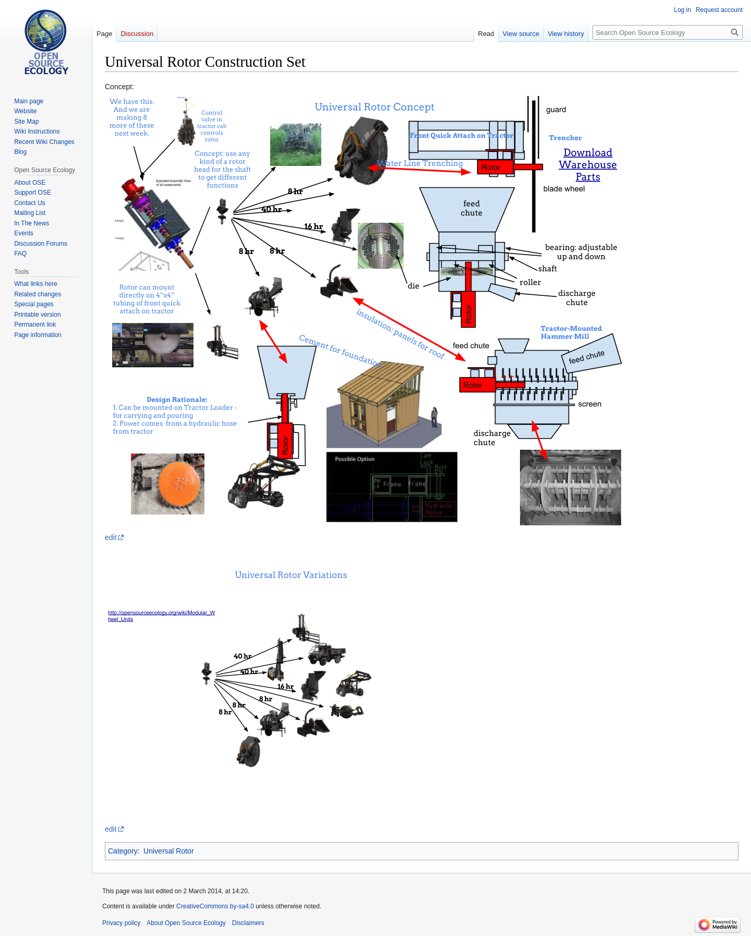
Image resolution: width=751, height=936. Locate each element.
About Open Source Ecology (186, 923)
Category (123, 851)
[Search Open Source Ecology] (667, 32)
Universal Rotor (168, 851)
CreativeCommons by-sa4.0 (215, 906)
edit (111, 537)
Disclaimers (248, 923)
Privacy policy (121, 923)
